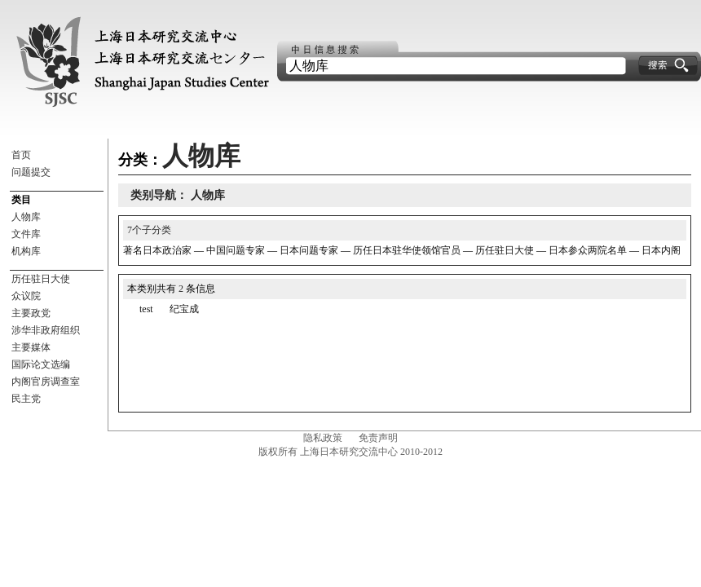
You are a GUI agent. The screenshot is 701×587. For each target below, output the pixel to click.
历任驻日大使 (40, 279)
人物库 (26, 217)
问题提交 (31, 172)
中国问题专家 (235, 250)
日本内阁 (661, 250)
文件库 (26, 234)
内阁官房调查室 (45, 381)
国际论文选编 (40, 364)
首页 (21, 155)
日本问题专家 (309, 250)
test (146, 309)
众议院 (26, 296)
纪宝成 (184, 309)
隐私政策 (322, 438)
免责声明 (378, 438)
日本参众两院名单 (588, 250)
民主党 (26, 398)
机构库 (26, 251)
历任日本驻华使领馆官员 (407, 250)
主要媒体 (31, 347)
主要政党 (31, 313)
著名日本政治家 (157, 250)
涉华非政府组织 (45, 330)
